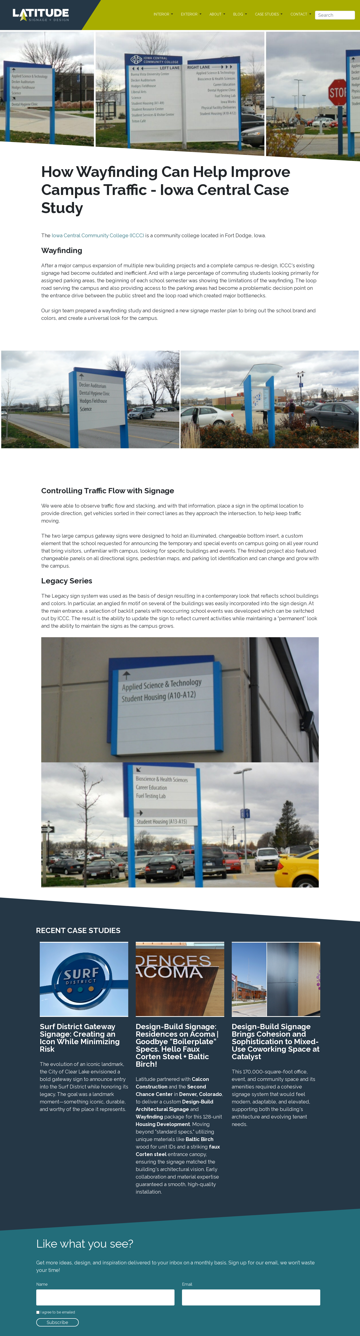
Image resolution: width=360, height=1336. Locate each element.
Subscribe (57, 1322)
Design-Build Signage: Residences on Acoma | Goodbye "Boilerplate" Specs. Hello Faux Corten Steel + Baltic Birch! (177, 1045)
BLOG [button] (238, 14)
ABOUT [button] (216, 14)
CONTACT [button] (299, 14)
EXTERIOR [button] (189, 14)
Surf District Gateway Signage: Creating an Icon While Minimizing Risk (80, 1037)
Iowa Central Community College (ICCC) (98, 236)
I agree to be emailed (57, 1312)
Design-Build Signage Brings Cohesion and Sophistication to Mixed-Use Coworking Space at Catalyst (276, 1041)
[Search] (335, 15)
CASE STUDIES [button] (267, 14)
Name (42, 1284)
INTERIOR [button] (162, 14)
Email (187, 1284)
